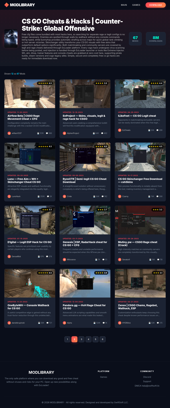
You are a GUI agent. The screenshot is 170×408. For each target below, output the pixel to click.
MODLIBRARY (22, 5)
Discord (147, 377)
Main (124, 5)
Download (155, 5)
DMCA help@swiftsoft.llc (147, 385)
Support (147, 381)
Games (136, 5)
